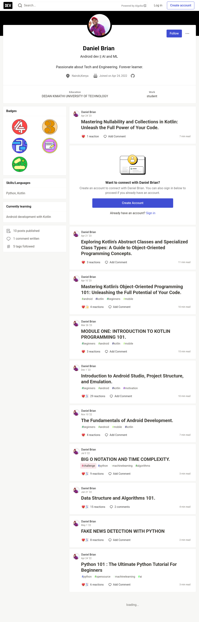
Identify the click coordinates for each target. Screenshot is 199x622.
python (103, 466)
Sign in (150, 213)
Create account (180, 5)
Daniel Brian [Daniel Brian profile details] (88, 112)
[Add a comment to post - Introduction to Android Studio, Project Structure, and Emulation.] (93, 396)
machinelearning (122, 466)
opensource (102, 577)
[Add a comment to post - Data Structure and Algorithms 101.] (93, 506)
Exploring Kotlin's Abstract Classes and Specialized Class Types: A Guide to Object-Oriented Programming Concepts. (134, 247)
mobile (128, 299)
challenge (88, 466)
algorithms (142, 466)
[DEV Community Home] (8, 5)
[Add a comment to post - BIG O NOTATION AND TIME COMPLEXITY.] (92, 473)
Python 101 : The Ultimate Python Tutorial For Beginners (129, 567)
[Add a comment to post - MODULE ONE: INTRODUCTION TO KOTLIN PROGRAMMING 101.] (91, 351)
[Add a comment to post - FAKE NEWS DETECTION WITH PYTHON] (92, 539)
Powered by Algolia (133, 5)
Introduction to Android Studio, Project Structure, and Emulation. (132, 378)
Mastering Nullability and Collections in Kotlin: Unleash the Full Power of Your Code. (129, 124)
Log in (158, 5)
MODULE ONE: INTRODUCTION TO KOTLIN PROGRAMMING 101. (125, 334)
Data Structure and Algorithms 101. (118, 498)
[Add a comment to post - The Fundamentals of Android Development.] (91, 434)
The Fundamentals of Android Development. (127, 420)
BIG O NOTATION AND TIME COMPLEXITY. (125, 459)
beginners (113, 299)
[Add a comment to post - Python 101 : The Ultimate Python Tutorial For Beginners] (92, 584)
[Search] (20, 5)
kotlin (99, 299)
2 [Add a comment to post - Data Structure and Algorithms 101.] (119, 506)
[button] (19, 127)
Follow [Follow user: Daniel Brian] (174, 33)
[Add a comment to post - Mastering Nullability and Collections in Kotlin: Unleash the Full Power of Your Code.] (90, 136)
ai (140, 577)
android (87, 299)
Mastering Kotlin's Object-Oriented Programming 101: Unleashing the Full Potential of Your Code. (132, 289)
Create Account (132, 203)
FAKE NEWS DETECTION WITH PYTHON (123, 531)
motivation (130, 388)
